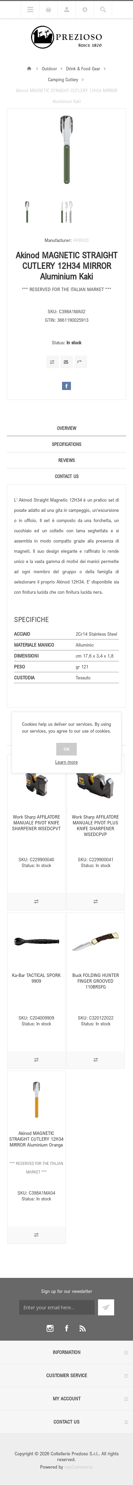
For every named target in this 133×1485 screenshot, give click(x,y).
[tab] (66, 428)
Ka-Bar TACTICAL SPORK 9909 (36, 978)
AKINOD (81, 240)
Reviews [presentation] (66, 460)
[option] (27, 212)
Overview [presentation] (66, 428)
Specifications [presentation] (66, 444)
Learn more (66, 762)
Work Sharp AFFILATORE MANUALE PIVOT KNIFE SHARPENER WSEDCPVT (36, 822)
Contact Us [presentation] (66, 476)
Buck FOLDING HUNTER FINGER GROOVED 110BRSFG (95, 981)
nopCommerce (78, 1467)
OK (66, 749)
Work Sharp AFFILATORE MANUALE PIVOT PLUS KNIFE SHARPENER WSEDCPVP (95, 825)
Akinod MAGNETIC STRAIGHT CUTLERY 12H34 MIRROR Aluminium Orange (36, 1139)
